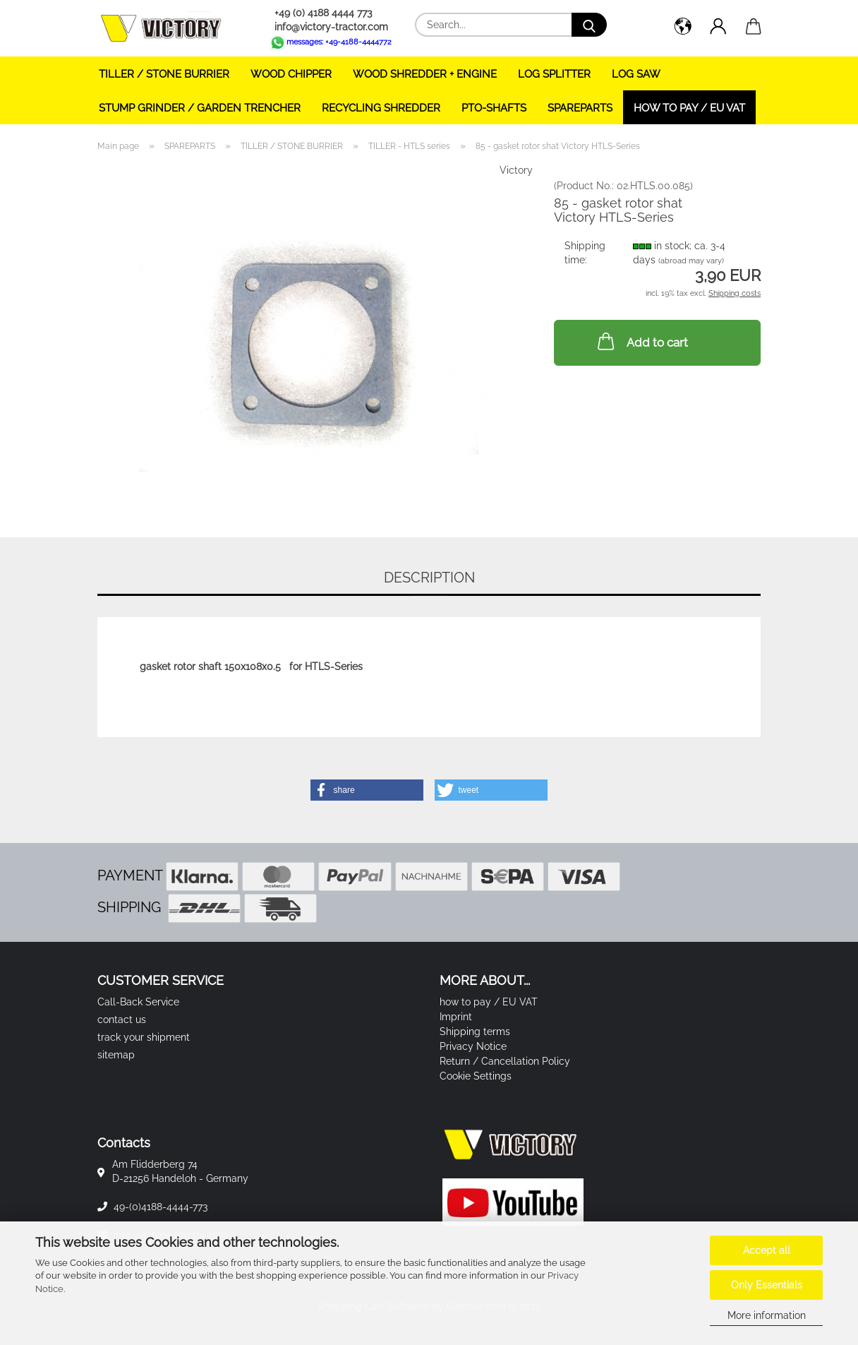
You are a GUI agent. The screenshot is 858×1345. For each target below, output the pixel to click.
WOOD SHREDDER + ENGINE (425, 74)
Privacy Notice (473, 1046)
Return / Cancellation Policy (505, 1061)
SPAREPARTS (580, 108)
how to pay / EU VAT (689, 108)
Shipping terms (475, 1031)
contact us (121, 1019)
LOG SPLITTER (554, 74)
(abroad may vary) (691, 260)
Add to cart (641, 341)
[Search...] (589, 25)
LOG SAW (636, 74)
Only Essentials (766, 1285)
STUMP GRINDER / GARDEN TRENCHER (200, 108)
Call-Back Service (138, 1002)
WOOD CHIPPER (291, 74)
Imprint (456, 1016)
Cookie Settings (476, 1076)
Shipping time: (584, 252)
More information (766, 1315)
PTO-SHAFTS (493, 108)
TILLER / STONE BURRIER (164, 74)
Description (429, 577)
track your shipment (143, 1037)
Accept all (766, 1250)
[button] (683, 28)
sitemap (116, 1054)
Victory (516, 170)
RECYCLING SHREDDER (381, 108)
